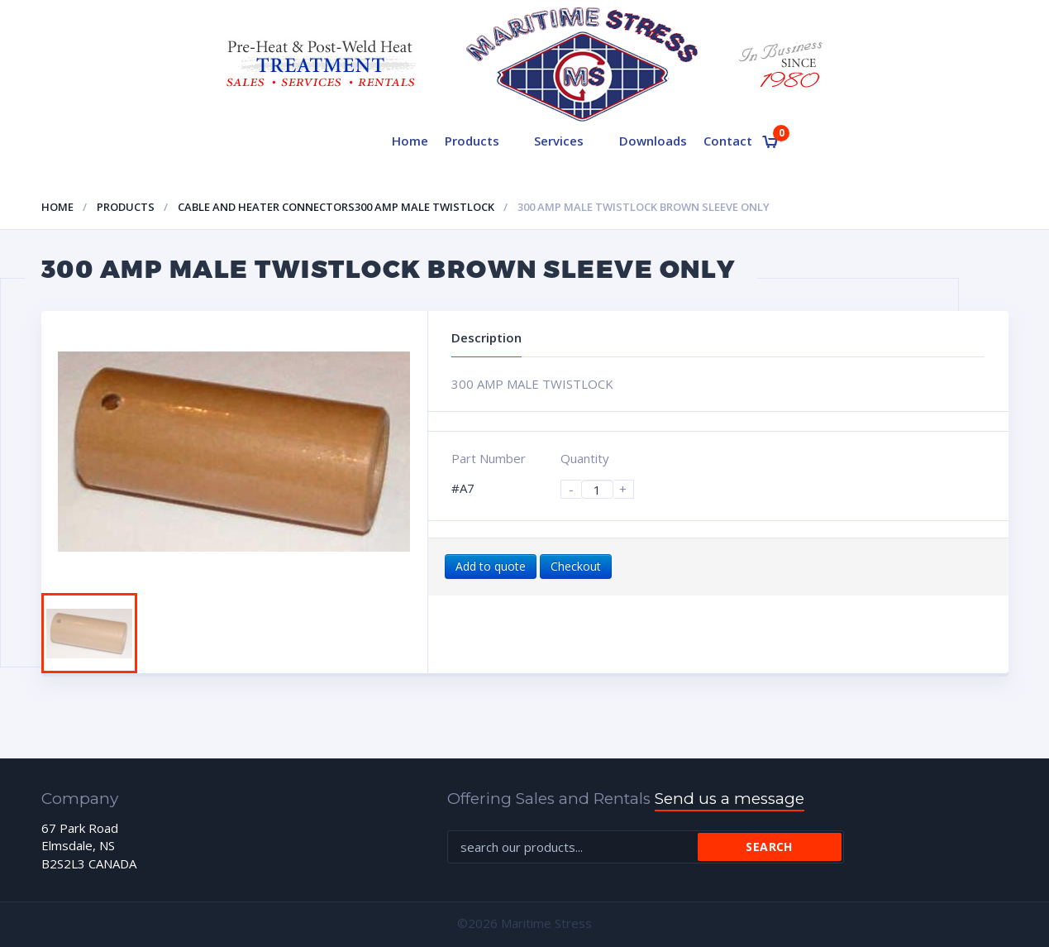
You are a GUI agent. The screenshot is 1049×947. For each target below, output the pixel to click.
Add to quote (490, 566)
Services (559, 140)
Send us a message (729, 798)
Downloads (653, 140)
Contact (727, 140)
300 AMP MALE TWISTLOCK (424, 206)
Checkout (576, 566)
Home (410, 140)
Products (472, 140)
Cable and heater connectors (266, 206)
